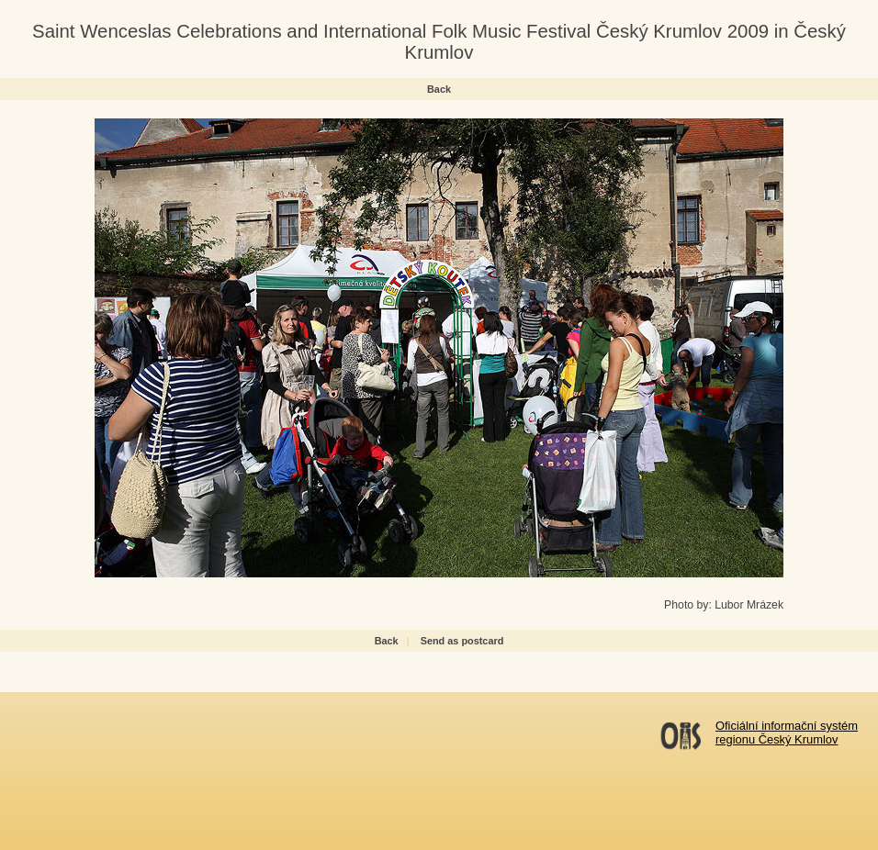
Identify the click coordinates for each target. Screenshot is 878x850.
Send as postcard (462, 640)
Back (439, 89)
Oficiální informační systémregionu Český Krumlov (786, 732)
